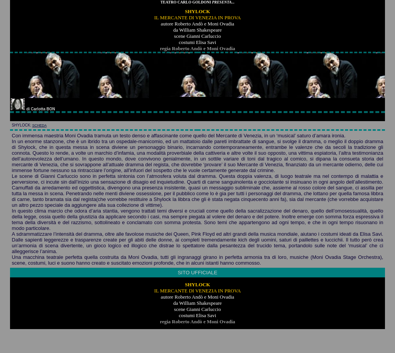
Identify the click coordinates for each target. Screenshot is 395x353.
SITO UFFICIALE (198, 272)
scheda (39, 125)
